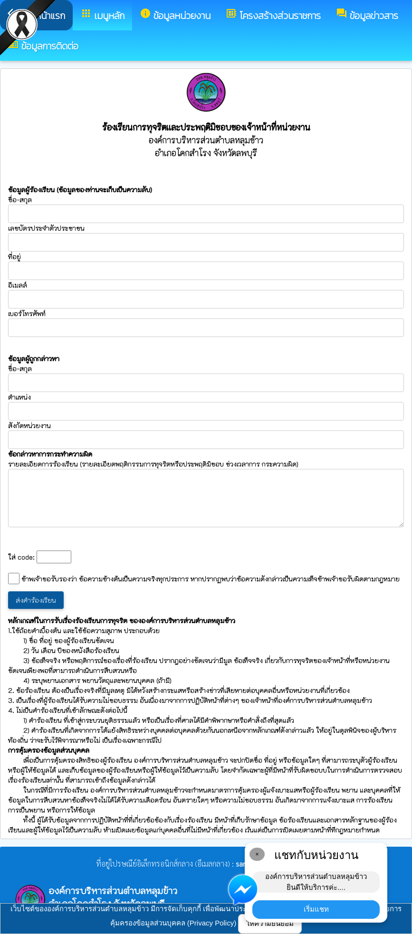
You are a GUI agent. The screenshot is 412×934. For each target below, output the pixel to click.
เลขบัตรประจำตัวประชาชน (206, 238)
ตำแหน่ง (19, 397)
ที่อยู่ (14, 256)
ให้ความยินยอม (270, 923)
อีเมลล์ (17, 285)
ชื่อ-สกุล (206, 209)
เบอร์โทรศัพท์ (27, 313)
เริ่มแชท (316, 909)
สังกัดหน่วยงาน (29, 425)
